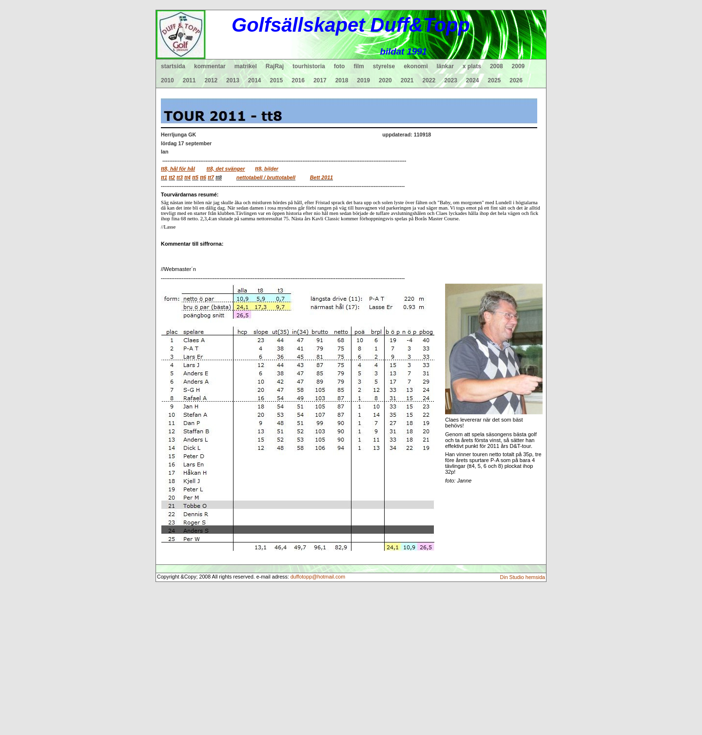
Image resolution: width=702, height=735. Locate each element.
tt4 (187, 177)
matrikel (245, 66)
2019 (363, 80)
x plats (472, 66)
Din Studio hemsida (522, 577)
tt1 (164, 177)
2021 (407, 80)
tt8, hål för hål (178, 169)
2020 (385, 80)
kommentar (210, 66)
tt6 (203, 177)
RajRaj (275, 66)
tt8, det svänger (226, 169)
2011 (189, 80)
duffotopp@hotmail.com (318, 577)
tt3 (179, 177)
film (358, 66)
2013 (232, 80)
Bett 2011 (321, 177)
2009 (518, 66)
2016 (298, 80)
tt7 (211, 177)
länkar (445, 66)
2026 (516, 80)
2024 (472, 80)
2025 (494, 80)
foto (339, 66)
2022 (428, 80)
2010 (167, 80)
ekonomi (416, 66)
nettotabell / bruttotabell (265, 177)
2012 (210, 80)
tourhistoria (308, 66)
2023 (450, 80)
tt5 (195, 177)
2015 (276, 80)
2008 (496, 66)
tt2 (172, 177)
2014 (254, 80)
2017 (320, 80)
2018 (342, 80)
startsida (173, 66)
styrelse (384, 66)
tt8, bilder (266, 169)
